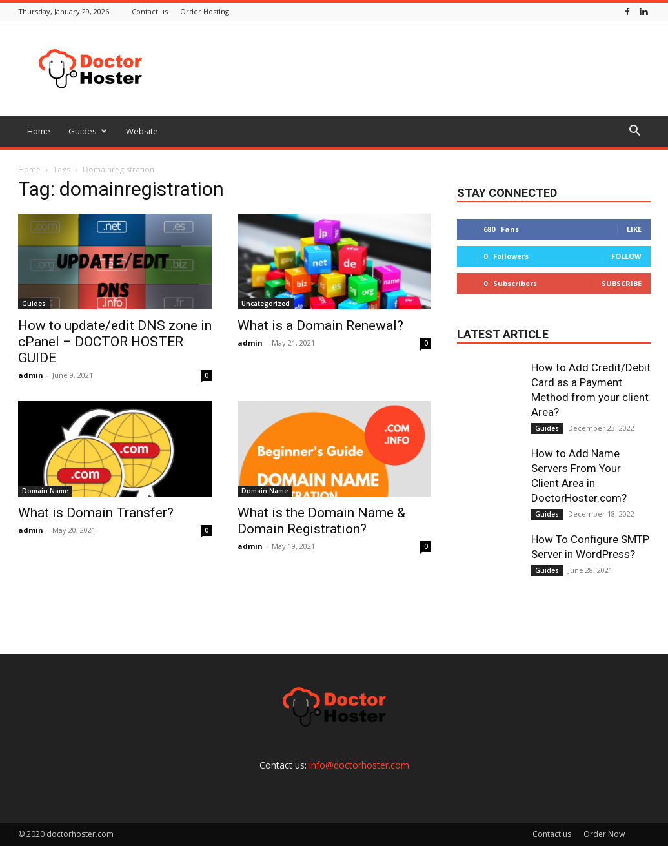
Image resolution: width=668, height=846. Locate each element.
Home (38, 131)
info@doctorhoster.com (359, 765)
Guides (87, 131)
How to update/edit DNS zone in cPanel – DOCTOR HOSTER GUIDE (115, 342)
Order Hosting (204, 11)
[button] (635, 132)
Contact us (150, 11)
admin (30, 375)
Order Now (604, 834)
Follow (626, 256)
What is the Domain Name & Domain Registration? (321, 521)
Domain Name (45, 490)
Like (634, 229)
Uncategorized (265, 303)
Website (142, 131)
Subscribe (622, 283)
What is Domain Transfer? (96, 513)
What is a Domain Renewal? (320, 325)
